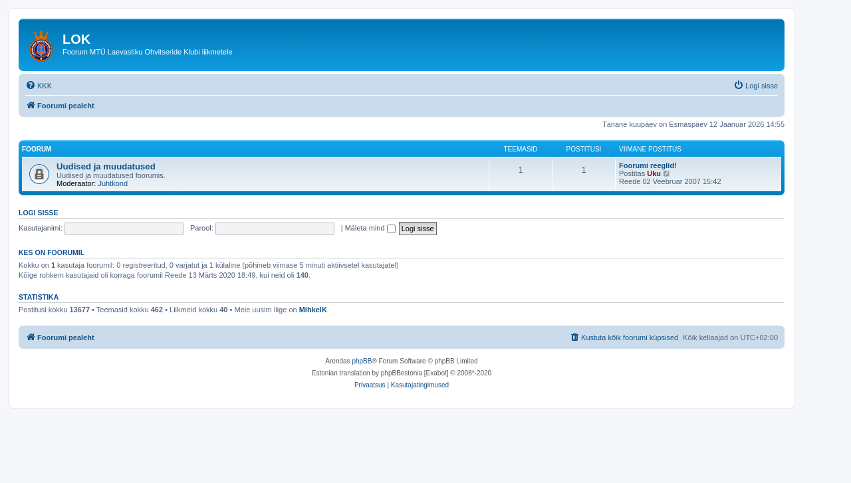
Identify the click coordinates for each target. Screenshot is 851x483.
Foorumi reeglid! (648, 165)
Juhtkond (113, 183)
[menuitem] (38, 86)
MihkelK (313, 310)
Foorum (36, 149)
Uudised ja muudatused (106, 166)
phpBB (362, 361)
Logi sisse (39, 213)
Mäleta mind (370, 228)
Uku (654, 173)
